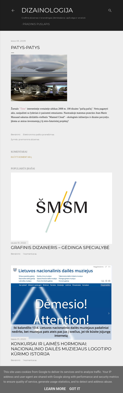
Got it (74, 389)
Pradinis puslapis (36, 24)
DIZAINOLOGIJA (47, 10)
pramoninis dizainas (29, 139)
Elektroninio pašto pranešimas (38, 134)
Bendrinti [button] (15, 134)
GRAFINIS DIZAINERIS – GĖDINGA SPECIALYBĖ (60, 247)
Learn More (55, 389)
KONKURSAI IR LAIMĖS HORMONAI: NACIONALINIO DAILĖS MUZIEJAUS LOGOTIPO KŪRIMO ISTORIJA (61, 348)
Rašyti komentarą (21, 157)
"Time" (22, 108)
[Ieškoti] (110, 9)
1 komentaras (30, 253)
